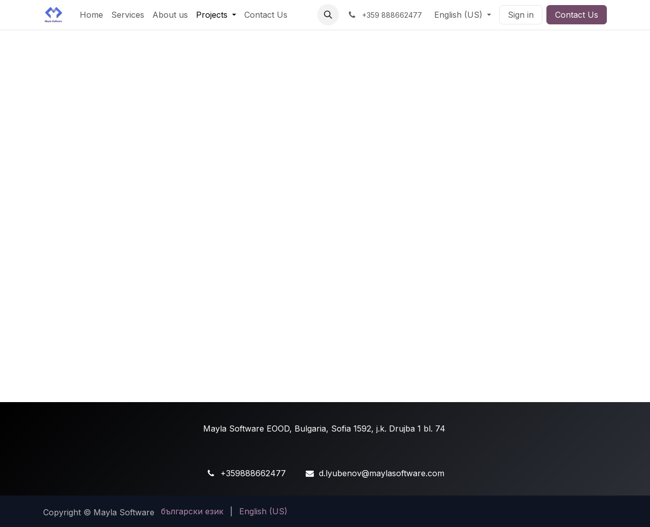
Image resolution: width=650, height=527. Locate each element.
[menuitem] (91, 15)
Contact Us (576, 15)
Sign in (521, 15)
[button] (328, 14)
